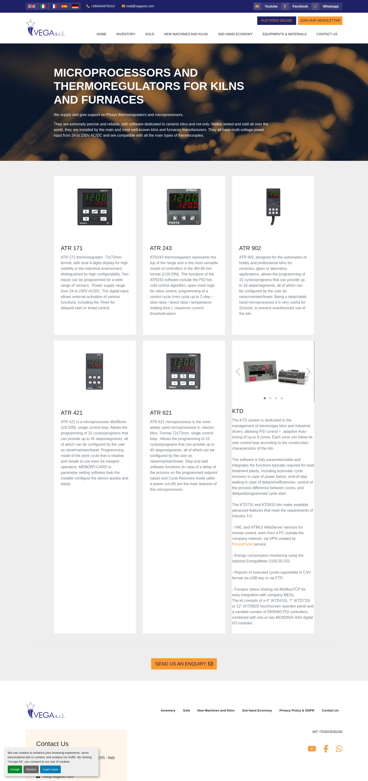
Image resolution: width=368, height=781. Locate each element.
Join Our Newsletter (320, 20)
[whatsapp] (327, 6)
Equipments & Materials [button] (284, 34)
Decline (31, 769)
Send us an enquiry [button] (184, 663)
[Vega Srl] (45, 710)
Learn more (50, 769)
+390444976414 (103, 6)
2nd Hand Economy (235, 34)
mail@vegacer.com (140, 6)
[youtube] (267, 6)
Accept (14, 769)
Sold (149, 34)
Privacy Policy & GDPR (296, 710)
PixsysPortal (242, 544)
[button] (125, 34)
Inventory (125, 34)
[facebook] (296, 6)
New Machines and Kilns (186, 34)
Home (102, 34)
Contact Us (326, 34)
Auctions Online (276, 20)
